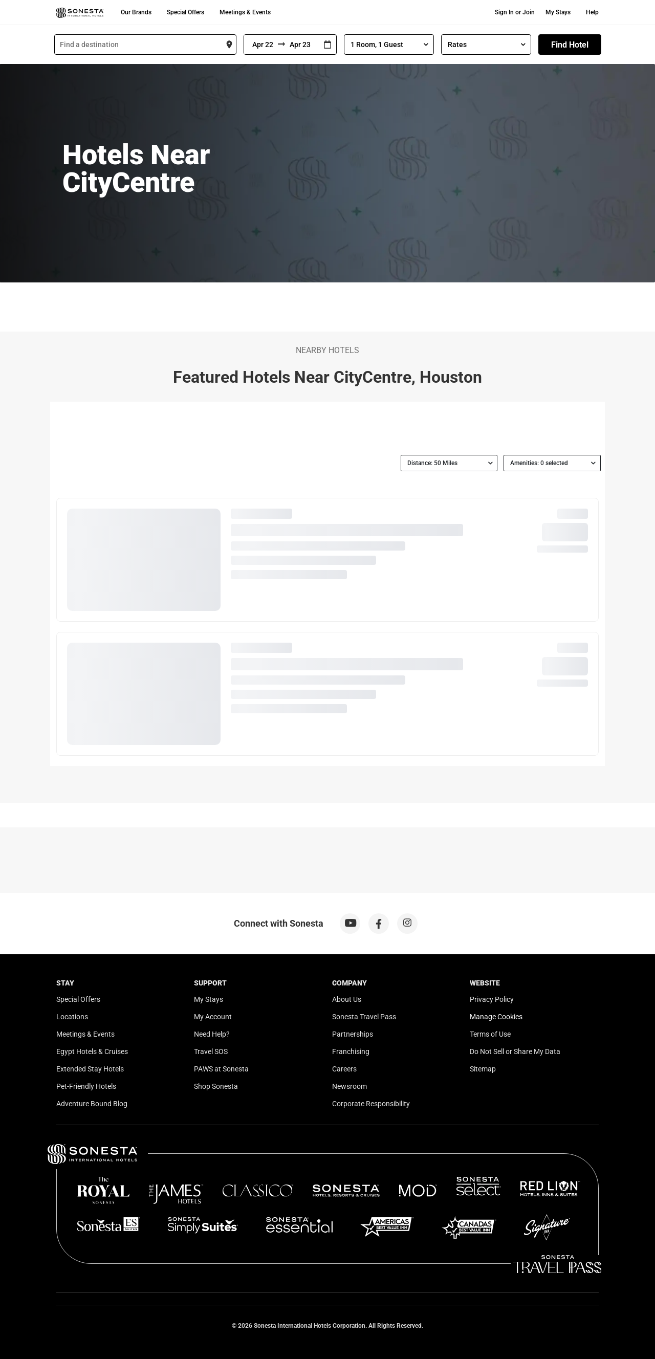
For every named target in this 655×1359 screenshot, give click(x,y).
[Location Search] (145, 44)
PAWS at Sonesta (221, 1069)
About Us (346, 999)
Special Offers (185, 12)
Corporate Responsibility (371, 1104)
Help (592, 12)
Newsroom (349, 1086)
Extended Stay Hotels (90, 1069)
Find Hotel (569, 45)
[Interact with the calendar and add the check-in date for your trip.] (327, 45)
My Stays (558, 12)
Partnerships (352, 1034)
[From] (261, 44)
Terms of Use (490, 1034)
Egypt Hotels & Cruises (92, 1051)
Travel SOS (211, 1051)
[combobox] (145, 44)
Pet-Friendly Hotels (86, 1086)
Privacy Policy (492, 999)
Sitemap (483, 1069)
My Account (213, 1017)
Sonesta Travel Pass (364, 1017)
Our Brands (136, 12)
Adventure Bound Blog (91, 1104)
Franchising (350, 1051)
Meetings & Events (245, 12)
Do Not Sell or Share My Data (515, 1051)
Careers (344, 1069)
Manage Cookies (496, 1017)
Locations (72, 1017)
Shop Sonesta (216, 1086)
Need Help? (212, 1034)
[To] (302, 44)
